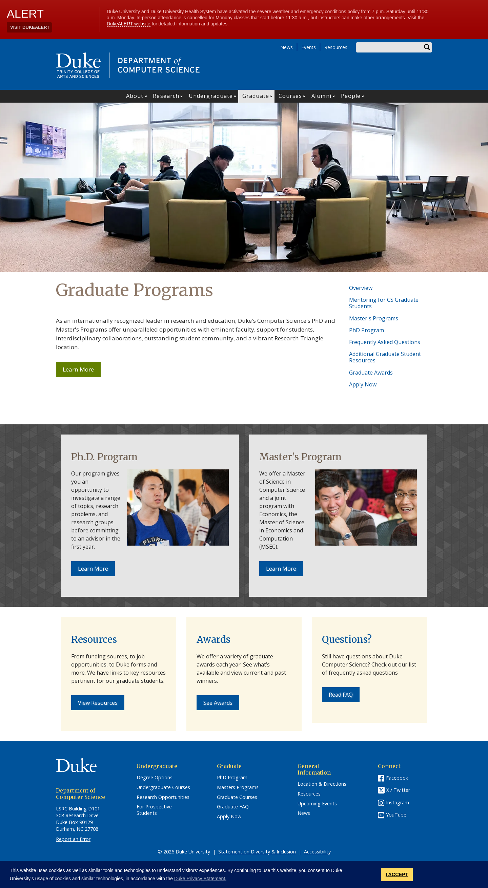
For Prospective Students (154, 810)
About (135, 96)
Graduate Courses (237, 797)
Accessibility (317, 851)
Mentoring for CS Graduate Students (384, 303)
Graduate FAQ (233, 807)
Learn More (82, 371)
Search (427, 47)
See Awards (217, 702)
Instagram (397, 802)
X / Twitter (398, 790)
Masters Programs (238, 787)
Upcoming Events (317, 804)
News (286, 47)
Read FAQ (341, 694)
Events (308, 47)
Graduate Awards (371, 372)
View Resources (98, 702)
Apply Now (363, 384)
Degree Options (154, 778)
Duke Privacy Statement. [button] (200, 878)
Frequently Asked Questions (384, 342)
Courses (290, 96)
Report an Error (73, 839)
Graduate (255, 96)
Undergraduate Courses (163, 787)
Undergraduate (211, 96)
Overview (360, 288)
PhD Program (366, 330)
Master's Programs (373, 318)
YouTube (396, 814)
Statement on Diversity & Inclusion (257, 851)
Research (166, 96)
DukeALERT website (128, 23)
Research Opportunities (163, 797)
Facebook (397, 778)
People (351, 96)
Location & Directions (322, 784)
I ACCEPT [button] (397, 874)
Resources (335, 47)
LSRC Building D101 (78, 808)
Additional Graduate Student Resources (385, 357)
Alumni (321, 96)
